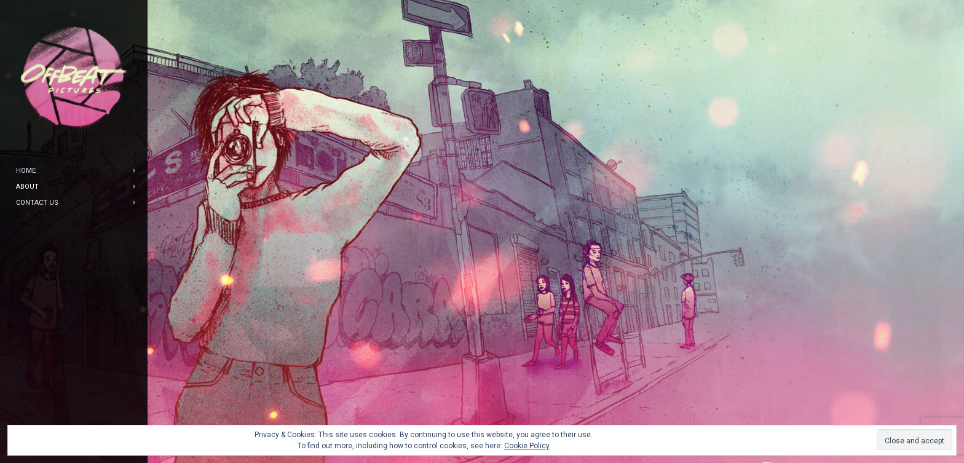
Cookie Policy (527, 445)
